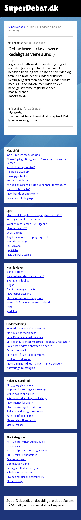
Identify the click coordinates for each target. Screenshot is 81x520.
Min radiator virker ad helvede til (26, 442)
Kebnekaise (14, 446)
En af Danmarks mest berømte (25, 337)
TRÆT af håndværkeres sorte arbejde (29, 302)
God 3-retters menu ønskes (23, 155)
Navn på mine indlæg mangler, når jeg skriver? (34, 363)
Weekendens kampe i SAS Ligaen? (27, 224)
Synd (10, 307)
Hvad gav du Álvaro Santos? (23, 219)
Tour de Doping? (17, 241)
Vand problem (15, 272)
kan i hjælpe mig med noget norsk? (27, 450)
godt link (12, 311)
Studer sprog (15, 481)
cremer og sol (15, 424)
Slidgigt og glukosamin (20, 385)
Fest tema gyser (16, 459)
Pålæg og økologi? (18, 171)
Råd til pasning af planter (22, 289)
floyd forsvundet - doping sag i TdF (28, 237)
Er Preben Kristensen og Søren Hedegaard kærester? (38, 341)
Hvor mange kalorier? (20, 402)
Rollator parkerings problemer (25, 411)
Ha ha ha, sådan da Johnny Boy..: (26, 355)
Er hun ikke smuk (17, 350)
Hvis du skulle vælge (19, 254)
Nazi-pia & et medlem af (21, 333)
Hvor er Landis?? (17, 228)
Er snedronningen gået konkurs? (26, 328)
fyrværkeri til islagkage (20, 198)
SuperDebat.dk (17, 27)
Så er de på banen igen (20, 416)
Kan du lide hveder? (18, 189)
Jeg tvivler (12, 250)
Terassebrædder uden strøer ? (25, 276)
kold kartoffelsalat (18, 180)
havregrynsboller (17, 176)
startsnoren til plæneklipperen (25, 298)
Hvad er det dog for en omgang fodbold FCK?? (34, 215)
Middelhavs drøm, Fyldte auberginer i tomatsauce (36, 185)
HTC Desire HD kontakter (22, 455)
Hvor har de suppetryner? (22, 193)
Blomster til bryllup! (18, 280)
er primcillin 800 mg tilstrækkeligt (26, 389)
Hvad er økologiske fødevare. (24, 407)
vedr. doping (14, 233)
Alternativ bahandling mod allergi (27, 398)
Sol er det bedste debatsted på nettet (29, 346)
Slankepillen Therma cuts (21, 420)
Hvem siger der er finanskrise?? (25, 477)
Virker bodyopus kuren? (21, 394)
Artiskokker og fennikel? (21, 167)
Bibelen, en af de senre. (21, 472)
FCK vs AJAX (14, 246)
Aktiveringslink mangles (21, 368)
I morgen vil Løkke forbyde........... (26, 468)
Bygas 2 (11, 285)
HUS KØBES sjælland (19, 294)
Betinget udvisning (18, 463)
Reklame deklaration (19, 359)
